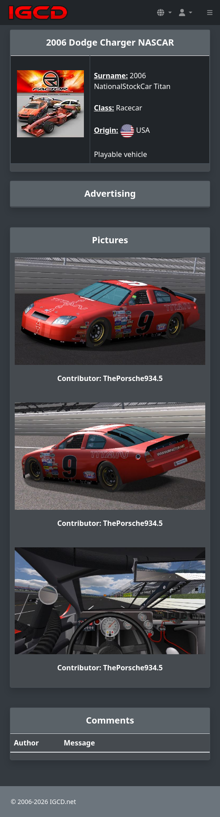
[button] (164, 12)
